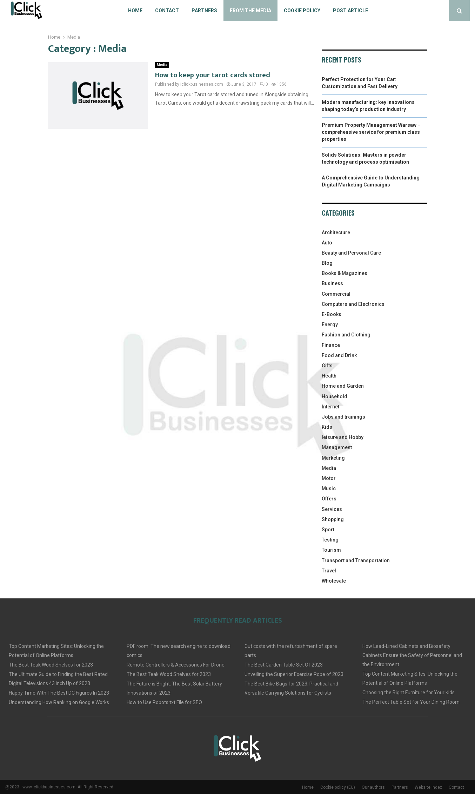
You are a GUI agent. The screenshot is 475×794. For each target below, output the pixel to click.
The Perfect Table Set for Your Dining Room (411, 702)
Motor (329, 478)
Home (135, 10)
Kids (327, 427)
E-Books (331, 314)
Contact (167, 10)
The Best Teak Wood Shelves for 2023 (51, 665)
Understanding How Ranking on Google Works (59, 702)
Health (329, 376)
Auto (327, 242)
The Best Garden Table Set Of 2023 (284, 665)
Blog (327, 263)
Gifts (327, 365)
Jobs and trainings (343, 417)
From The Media (250, 10)
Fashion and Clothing (346, 334)
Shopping (333, 519)
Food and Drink (339, 355)
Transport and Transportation (356, 560)
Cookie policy (302, 10)
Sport (328, 529)
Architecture (336, 232)
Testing (330, 540)
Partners (204, 10)
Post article (350, 10)
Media (162, 65)
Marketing (333, 458)
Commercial (336, 294)
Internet (330, 406)
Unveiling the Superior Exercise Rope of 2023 (294, 674)
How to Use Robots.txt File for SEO (164, 702)
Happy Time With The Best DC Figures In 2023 (59, 693)
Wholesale (334, 581)
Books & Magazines (344, 273)
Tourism (331, 550)
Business (332, 283)
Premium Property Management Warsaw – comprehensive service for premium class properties (371, 132)
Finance (331, 345)
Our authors (373, 787)
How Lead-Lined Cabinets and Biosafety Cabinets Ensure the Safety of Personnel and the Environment (412, 655)
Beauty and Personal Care (351, 253)
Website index (428, 787)
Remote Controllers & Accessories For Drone (176, 665)
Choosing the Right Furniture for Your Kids (408, 692)
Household (334, 396)
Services (332, 509)
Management (337, 447)
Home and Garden (343, 386)
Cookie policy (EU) (337, 787)
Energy (330, 324)
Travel (329, 570)
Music (329, 488)
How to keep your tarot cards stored (212, 75)
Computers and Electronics (353, 304)
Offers (329, 498)
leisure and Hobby (342, 437)
